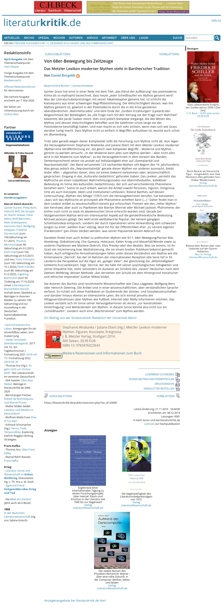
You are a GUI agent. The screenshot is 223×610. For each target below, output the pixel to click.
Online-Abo (11, 114)
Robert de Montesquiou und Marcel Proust (18, 400)
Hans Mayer (11, 66)
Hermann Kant (13, 226)
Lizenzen (149, 424)
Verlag (216, 20)
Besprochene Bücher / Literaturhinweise (68, 85)
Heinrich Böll (11, 211)
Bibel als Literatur (20, 499)
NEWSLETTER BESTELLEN (162, 388)
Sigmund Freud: (20, 489)
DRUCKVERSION (167, 384)
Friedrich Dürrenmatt (15, 231)
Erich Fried (10, 252)
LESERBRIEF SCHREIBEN (162, 374)
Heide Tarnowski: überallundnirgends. (16, 341)
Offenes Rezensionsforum (20, 86)
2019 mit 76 (11, 362)
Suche (177, 38)
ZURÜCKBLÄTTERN (57, 54)
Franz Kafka (11, 460)
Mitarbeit (109, 38)
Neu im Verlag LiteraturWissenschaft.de (203, 256)
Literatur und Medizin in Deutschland (18, 411)
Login (143, 38)
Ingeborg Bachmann (16, 276)
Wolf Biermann (21, 219)
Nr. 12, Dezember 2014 (55, 43)
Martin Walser (16, 215)
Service (92, 38)
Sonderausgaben (15, 197)
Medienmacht (12, 80)
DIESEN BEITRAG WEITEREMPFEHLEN (154, 379)
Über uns (128, 38)
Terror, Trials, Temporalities (15, 430)
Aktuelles (12, 38)
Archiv (29, 38)
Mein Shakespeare (15, 222)
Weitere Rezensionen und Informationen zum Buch (102, 353)
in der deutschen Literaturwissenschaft (17, 514)
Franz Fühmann (25, 259)
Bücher (59, 38)
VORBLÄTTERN (169, 54)
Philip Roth (29, 207)
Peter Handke (25, 267)
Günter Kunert (13, 207)
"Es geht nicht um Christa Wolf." (18, 369)
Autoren (76, 38)
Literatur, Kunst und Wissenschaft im (18, 474)
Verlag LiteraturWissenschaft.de (88, 506)
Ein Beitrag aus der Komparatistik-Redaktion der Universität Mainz (90, 318)
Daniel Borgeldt (63, 75)
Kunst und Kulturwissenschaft (92, 43)
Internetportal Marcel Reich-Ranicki (16, 287)
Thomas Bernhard (15, 242)
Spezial (43, 38)
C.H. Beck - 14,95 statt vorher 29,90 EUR (203, 114)
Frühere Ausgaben (27, 43)
